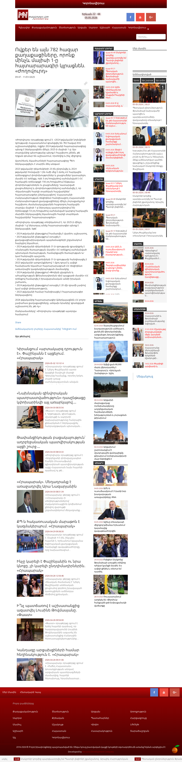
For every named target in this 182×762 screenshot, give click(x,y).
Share (18, 322)
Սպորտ (93, 27)
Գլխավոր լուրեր (103, 48)
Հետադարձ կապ (30, 692)
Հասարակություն (101, 730)
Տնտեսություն (67, 27)
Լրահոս (99, 179)
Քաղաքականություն (44, 27)
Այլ (14, 737)
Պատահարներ (100, 717)
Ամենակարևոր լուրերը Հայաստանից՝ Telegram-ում (45, 328)
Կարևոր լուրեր (103, 114)
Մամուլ (138, 244)
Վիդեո (95, 724)
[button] (85, 83)
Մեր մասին (9, 692)
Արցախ (82, 27)
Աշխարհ (105, 27)
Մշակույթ (139, 309)
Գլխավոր (24, 27)
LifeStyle (134, 724)
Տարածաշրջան (139, 730)
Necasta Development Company (98, 751)
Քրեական (58, 717)
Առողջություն (138, 711)
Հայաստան (119, 27)
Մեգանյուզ (145, 376)
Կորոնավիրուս (93, 3)
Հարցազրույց (138, 717)
